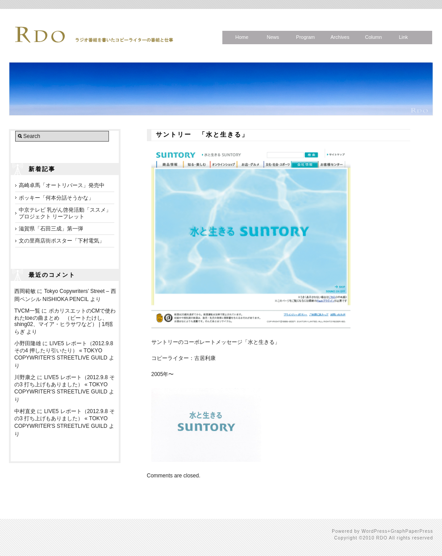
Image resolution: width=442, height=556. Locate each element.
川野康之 (25, 377)
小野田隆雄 (27, 343)
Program (305, 37)
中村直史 (25, 411)
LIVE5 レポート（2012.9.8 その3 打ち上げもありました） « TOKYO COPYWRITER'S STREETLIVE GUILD (64, 384)
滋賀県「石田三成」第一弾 (51, 229)
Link (403, 37)
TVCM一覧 (27, 311)
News (272, 37)
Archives (339, 37)
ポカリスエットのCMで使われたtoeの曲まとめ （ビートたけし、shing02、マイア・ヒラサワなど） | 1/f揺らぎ (65, 321)
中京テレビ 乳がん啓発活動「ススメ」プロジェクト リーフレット (65, 213)
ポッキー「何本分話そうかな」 (56, 198)
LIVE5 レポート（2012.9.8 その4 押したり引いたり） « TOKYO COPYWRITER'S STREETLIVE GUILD (63, 350)
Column (373, 37)
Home (242, 37)
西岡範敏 (25, 291)
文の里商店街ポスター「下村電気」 (61, 241)
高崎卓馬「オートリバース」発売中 (61, 185)
